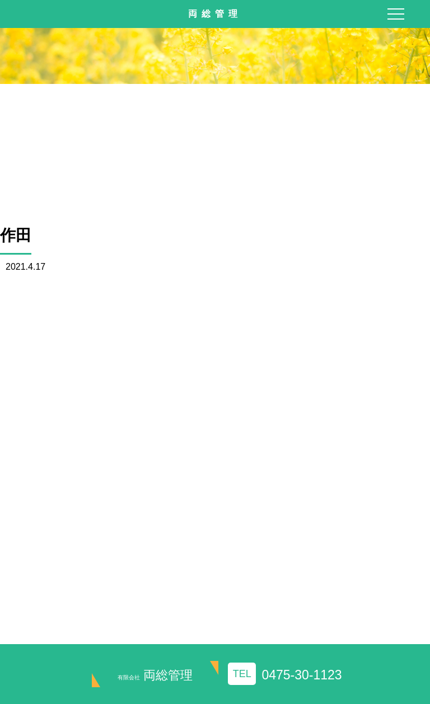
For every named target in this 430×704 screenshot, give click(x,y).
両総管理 (155, 675)
